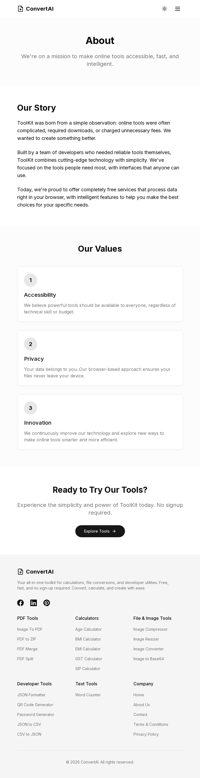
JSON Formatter (31, 694)
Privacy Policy (146, 734)
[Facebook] (20, 603)
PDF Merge (27, 649)
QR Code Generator (35, 704)
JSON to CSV (29, 724)
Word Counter (88, 694)
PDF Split (25, 658)
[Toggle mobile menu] (177, 8)
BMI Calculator (88, 639)
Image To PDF (30, 629)
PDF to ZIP (26, 639)
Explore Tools (100, 531)
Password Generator (35, 714)
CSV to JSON (29, 734)
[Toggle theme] (164, 8)
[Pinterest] (46, 603)
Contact (140, 714)
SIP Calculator (87, 668)
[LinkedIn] (33, 603)
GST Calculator (88, 658)
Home (138, 694)
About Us (141, 704)
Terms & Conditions (150, 724)
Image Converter (148, 649)
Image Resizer (146, 639)
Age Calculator (88, 629)
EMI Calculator (88, 649)
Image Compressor (150, 629)
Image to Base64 (148, 658)
